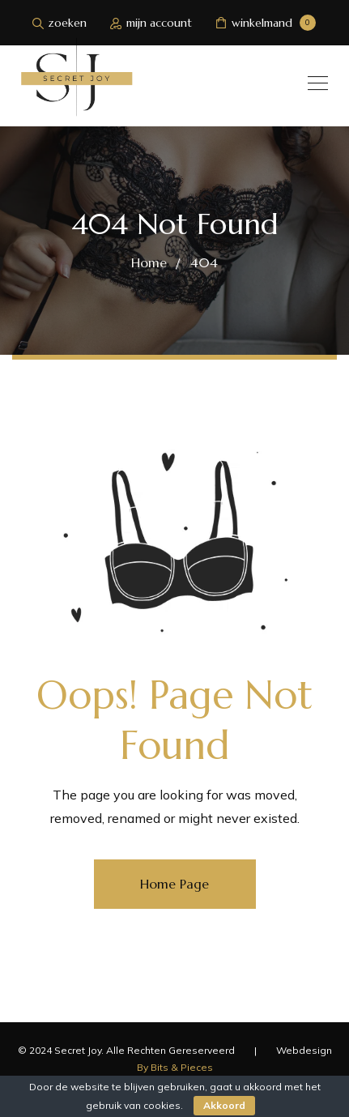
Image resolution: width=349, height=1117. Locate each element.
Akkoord (224, 1105)
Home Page (174, 884)
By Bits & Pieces (175, 1067)
